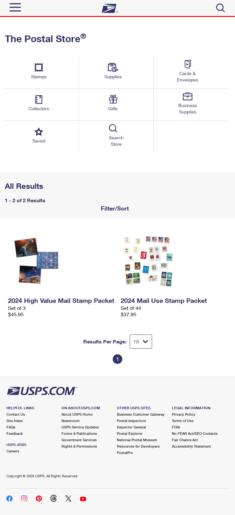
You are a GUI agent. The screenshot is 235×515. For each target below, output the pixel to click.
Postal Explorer (129, 433)
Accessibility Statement (191, 446)
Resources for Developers (138, 446)
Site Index (14, 421)
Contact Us (15, 414)
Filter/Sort (114, 208)
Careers (12, 451)
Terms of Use (182, 421)
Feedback (14, 433)
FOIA (176, 427)
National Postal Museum (137, 440)
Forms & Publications (79, 433)
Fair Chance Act (185, 440)
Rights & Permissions (79, 446)
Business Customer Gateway (141, 414)
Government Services (79, 440)
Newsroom (70, 421)
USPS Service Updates (80, 427)
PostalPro (125, 452)
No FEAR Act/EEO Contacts (195, 433)
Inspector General (131, 427)
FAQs (10, 427)
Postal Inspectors (131, 421)
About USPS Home (77, 414)
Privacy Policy (183, 414)
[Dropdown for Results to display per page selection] (141, 341)
